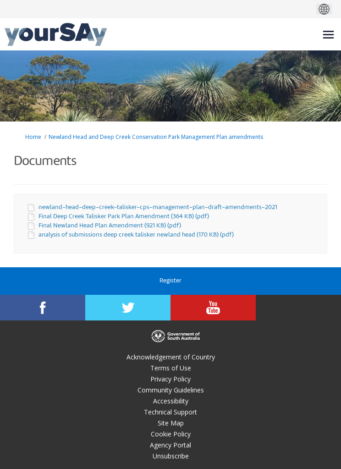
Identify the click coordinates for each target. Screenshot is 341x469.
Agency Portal (170, 445)
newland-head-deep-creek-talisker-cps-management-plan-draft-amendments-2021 (157, 207)
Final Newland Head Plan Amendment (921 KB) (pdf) (109, 226)
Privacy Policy (170, 379)
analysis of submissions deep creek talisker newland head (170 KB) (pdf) (136, 235)
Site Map (171, 423)
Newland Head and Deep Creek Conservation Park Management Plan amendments (156, 137)
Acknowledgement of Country (170, 357)
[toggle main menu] (328, 35)
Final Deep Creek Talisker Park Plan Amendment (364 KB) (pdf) (123, 217)
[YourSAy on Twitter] (127, 307)
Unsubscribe (171, 456)
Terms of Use (170, 368)
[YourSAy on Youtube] (213, 307)
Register (171, 281)
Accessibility (170, 401)
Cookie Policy (171, 434)
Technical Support (170, 412)
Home (33, 137)
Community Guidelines (171, 390)
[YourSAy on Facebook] (42, 307)
